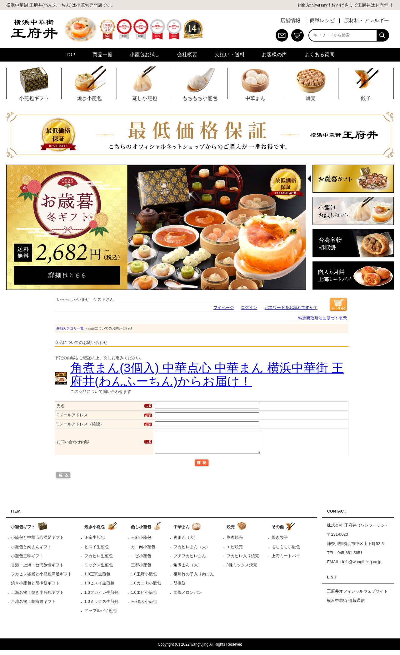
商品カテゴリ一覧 (70, 328)
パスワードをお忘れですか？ (291, 307)
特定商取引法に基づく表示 (322, 318)
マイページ (223, 307)
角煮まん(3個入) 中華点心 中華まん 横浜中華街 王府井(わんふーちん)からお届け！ (207, 374)
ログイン (249, 307)
